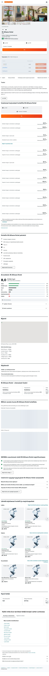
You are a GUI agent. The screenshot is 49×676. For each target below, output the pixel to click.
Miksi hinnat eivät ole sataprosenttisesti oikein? (25, 670)
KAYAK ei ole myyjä (25, 666)
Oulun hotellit (6, 633)
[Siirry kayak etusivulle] (8, 2)
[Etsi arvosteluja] (25, 309)
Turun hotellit (6, 647)
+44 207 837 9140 (6, 36)
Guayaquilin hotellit (8, 638)
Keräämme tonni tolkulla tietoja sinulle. (25, 668)
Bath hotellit (6, 636)
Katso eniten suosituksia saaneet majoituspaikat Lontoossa (37, 571)
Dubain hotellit (7, 634)
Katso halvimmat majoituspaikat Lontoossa (39, 542)
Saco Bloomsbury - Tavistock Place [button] (9, 587)
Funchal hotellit (7, 640)
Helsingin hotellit (7, 649)
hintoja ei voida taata (31, 662)
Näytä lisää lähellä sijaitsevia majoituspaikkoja (38, 514)
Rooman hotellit (7, 645)
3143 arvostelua (14, 38)
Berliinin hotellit (7, 644)
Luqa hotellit (6, 651)
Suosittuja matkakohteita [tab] (8, 625)
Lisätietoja (4, 231)
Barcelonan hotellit (8, 642)
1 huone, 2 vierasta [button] (7, 46)
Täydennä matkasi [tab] (20, 625)
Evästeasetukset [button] (4, 237)
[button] (2, 2)
